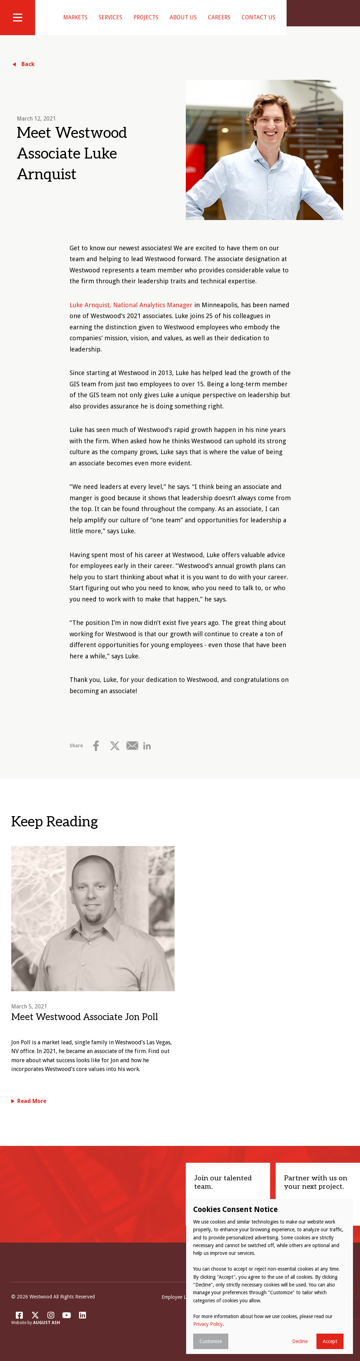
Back (27, 73)
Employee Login (179, 1306)
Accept (330, 1341)
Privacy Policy (208, 1324)
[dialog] (269, 1276)
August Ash (46, 1331)
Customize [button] (210, 1341)
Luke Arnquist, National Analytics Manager (131, 313)
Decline (300, 1341)
